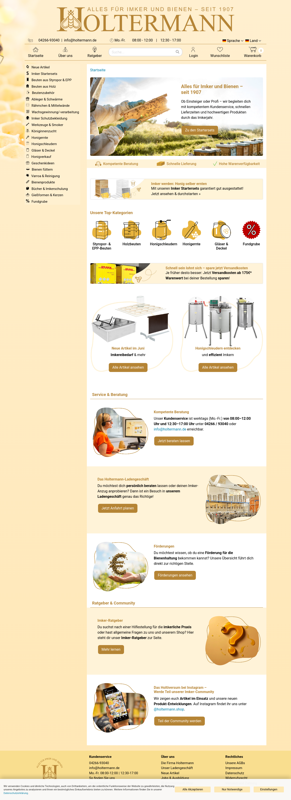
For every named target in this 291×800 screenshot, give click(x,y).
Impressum (233, 768)
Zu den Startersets (199, 130)
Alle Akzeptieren (192, 789)
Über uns (65, 52)
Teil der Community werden (179, 721)
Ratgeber (95, 52)
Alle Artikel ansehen (128, 367)
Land (253, 41)
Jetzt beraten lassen (174, 441)
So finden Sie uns (102, 778)
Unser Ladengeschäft (177, 768)
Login (193, 52)
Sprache (233, 41)
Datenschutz (234, 773)
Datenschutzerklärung (16, 793)
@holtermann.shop (169, 709)
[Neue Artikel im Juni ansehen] (131, 336)
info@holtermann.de (170, 429)
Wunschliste (220, 52)
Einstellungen (268, 789)
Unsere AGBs (235, 763)
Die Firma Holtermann (177, 763)
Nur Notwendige (232, 789)
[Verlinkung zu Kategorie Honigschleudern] (221, 336)
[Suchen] (177, 52)
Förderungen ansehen (175, 575)
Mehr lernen (111, 649)
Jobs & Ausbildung (175, 778)
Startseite (35, 52)
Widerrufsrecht (236, 778)
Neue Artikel (170, 773)
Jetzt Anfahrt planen (118, 508)
